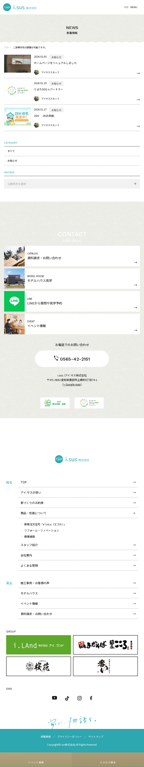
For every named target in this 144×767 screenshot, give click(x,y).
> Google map (72, 384)
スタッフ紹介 (29, 545)
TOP (6, 47)
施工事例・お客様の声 (35, 583)
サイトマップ (95, 736)
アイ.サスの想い (31, 492)
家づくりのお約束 (32, 503)
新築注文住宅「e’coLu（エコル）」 (45, 524)
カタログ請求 (108, 762)
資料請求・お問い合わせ (36, 614)
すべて (11, 151)
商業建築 (29, 536)
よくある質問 (29, 565)
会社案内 (26, 555)
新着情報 (46, 736)
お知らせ (12, 160)
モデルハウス (29, 593)
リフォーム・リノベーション (41, 530)
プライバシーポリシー (69, 736)
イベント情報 (29, 603)
